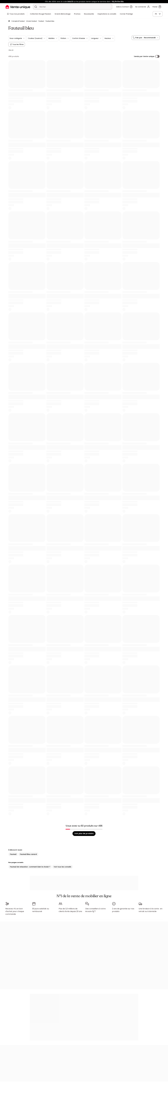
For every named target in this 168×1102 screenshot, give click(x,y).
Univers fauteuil (31, 21)
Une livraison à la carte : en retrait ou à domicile (150, 910)
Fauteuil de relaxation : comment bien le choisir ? (30, 867)
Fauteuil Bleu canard (28, 854)
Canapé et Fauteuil (18, 21)
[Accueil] (9, 21)
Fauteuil (41, 21)
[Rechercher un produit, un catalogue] (35, 6)
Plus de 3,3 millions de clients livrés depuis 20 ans (70, 910)
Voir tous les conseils (62, 867)
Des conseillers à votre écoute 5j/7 (95, 910)
